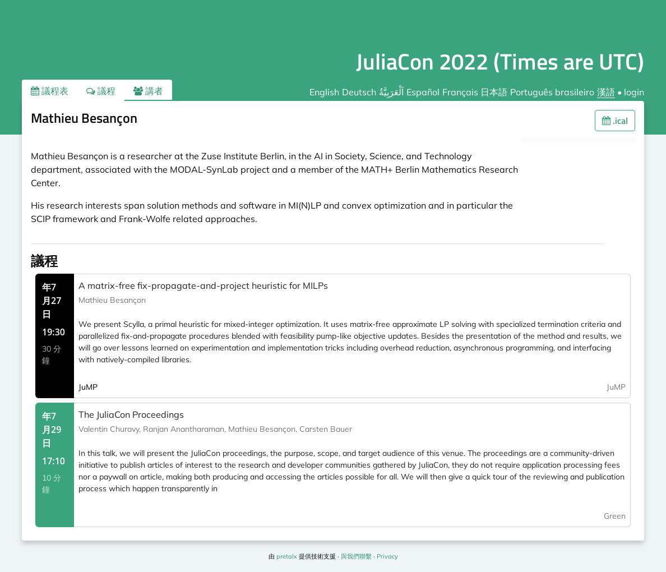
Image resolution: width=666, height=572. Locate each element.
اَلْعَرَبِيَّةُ (391, 92)
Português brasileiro (552, 92)
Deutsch (359, 92)
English (324, 92)
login (634, 92)
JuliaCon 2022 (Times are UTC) (500, 61)
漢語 (606, 92)
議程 (100, 90)
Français (460, 92)
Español (423, 92)
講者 (148, 90)
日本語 (493, 92)
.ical (615, 120)
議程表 (49, 90)
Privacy (387, 556)
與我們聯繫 (356, 556)
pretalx (286, 556)
